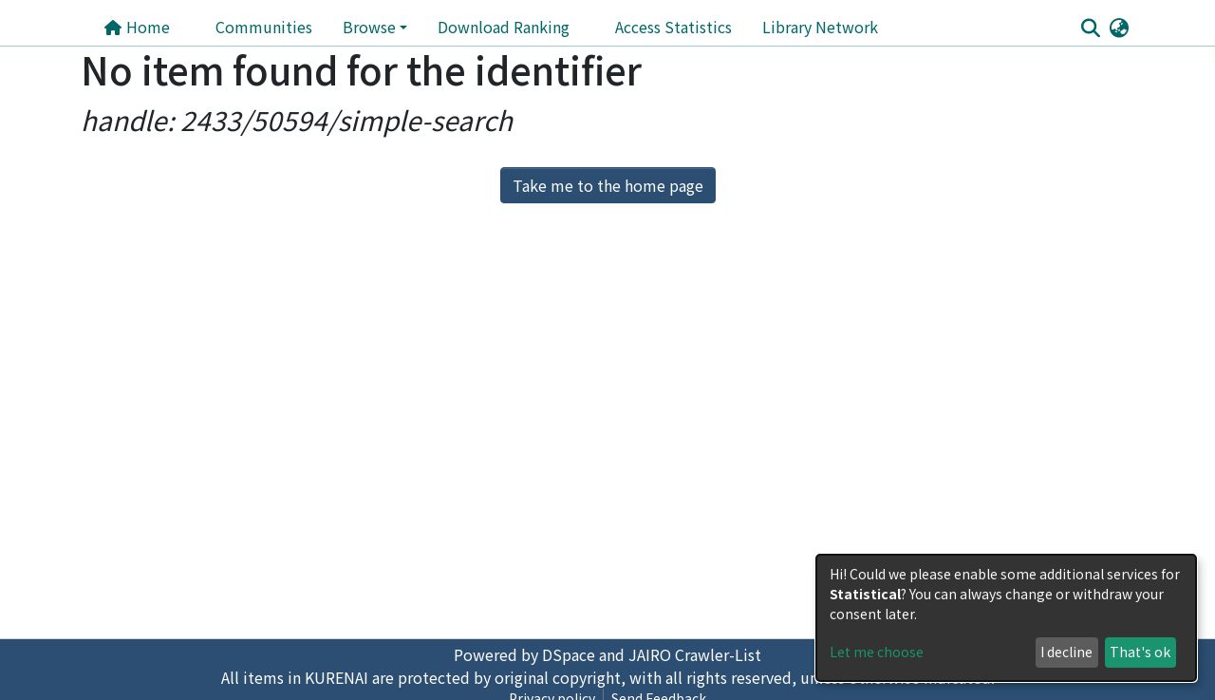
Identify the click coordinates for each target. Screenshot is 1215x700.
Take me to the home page (608, 185)
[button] (1118, 26)
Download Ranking (504, 26)
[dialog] (1006, 618)
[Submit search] (1090, 27)
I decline (1066, 651)
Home (136, 26)
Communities (263, 26)
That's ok (1140, 651)
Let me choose (877, 651)
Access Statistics (673, 26)
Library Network (820, 26)
